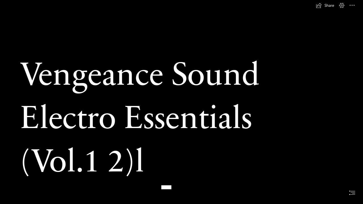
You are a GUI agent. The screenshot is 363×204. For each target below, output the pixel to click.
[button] (325, 5)
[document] (181, 102)
